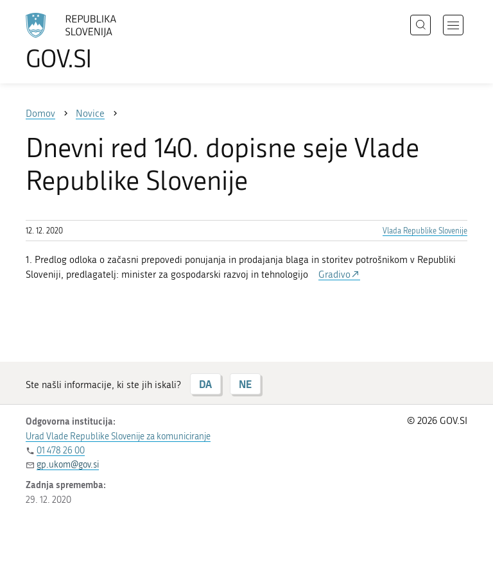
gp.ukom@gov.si (68, 464)
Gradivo (334, 274)
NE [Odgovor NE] (245, 384)
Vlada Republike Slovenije (425, 230)
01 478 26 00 (61, 450)
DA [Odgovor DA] (205, 384)
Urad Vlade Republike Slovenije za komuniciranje (118, 436)
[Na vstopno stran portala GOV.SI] (90, 42)
